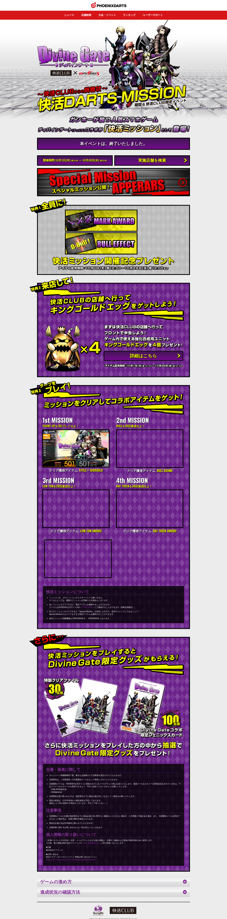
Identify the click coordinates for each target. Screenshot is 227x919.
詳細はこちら (143, 332)
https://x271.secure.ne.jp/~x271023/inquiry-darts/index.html (71, 838)
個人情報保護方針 (91, 821)
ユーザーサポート (153, 15)
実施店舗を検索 (152, 160)
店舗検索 (86, 15)
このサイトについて (105, 906)
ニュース (69, 15)
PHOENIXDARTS (113, 909)
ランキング (129, 15)
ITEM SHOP (87, 586)
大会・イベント (107, 15)
